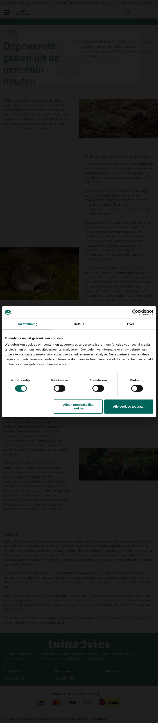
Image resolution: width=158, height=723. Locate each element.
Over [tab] (130, 324)
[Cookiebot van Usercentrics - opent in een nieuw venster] (135, 312)
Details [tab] (79, 324)
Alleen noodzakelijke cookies (78, 406)
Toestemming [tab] (27, 324)
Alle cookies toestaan (128, 406)
